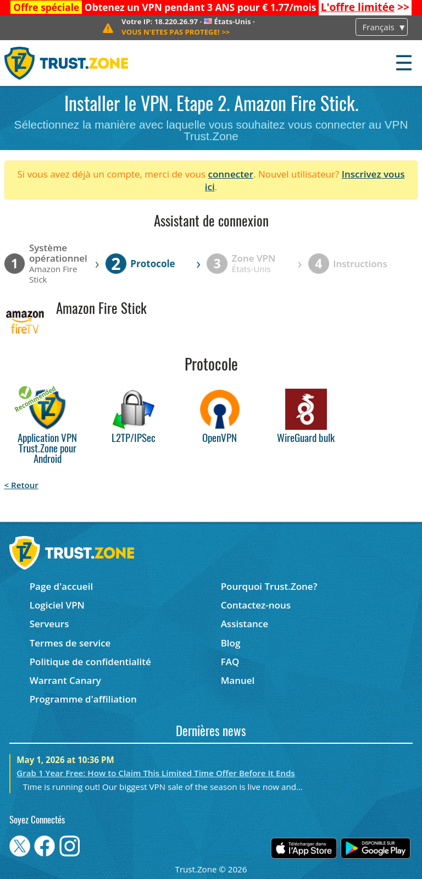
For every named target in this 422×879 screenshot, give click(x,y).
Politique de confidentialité (90, 661)
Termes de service (70, 643)
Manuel (238, 680)
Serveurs (49, 623)
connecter (230, 174)
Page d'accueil (61, 586)
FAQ (230, 661)
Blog (231, 643)
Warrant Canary (65, 680)
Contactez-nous (256, 605)
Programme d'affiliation (83, 699)
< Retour (21, 484)
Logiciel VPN (57, 605)
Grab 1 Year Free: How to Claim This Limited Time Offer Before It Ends (155, 772)
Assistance (244, 623)
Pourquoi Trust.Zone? (269, 586)
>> (365, 7)
